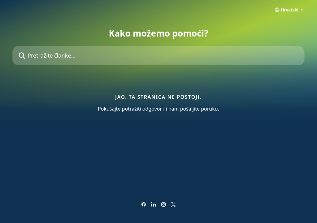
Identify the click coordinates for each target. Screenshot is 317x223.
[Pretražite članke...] (158, 55)
